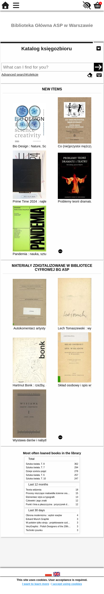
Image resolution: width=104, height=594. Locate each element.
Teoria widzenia (33, 490)
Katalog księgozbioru (46, 48)
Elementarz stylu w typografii (40, 497)
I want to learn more (35, 584)
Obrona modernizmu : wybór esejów (44, 515)
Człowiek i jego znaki (36, 500)
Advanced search (13, 74)
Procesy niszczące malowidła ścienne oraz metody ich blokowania (59, 493)
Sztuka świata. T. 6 (35, 475)
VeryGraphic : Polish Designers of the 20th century (51, 526)
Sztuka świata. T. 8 (35, 464)
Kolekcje (32, 74)
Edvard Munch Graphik (37, 519)
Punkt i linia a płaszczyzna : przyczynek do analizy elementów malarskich (62, 504)
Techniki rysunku (34, 530)
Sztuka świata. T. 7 (35, 467)
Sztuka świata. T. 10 (36, 478)
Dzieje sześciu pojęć (36, 471)
